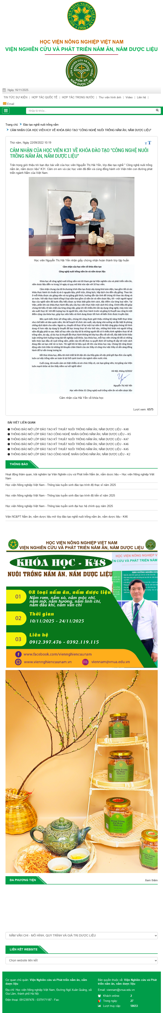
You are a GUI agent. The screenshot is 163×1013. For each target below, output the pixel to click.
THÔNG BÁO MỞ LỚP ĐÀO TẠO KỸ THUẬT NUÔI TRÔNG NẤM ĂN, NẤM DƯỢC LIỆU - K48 (70, 429)
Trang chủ (11, 124)
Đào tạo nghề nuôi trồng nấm (41, 124)
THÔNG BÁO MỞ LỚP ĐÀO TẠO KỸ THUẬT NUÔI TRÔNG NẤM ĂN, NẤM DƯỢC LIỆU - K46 (70, 444)
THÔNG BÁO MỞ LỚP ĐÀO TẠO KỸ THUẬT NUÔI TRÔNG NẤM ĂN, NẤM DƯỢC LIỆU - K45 (70, 449)
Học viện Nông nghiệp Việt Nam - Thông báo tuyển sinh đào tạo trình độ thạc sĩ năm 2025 (60, 485)
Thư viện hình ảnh (110, 97)
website (30, 949)
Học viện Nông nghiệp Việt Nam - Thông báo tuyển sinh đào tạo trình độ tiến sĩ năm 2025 (60, 496)
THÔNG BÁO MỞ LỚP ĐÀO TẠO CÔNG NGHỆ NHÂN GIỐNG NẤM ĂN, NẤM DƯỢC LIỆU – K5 (71, 434)
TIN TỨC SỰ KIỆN (15, 97)
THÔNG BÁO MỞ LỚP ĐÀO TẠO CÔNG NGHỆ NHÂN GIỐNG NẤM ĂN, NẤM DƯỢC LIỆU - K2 (70, 454)
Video (129, 97)
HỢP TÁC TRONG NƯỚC (78, 97)
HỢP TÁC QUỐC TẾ (45, 97)
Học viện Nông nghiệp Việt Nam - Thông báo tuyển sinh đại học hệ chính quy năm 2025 (59, 507)
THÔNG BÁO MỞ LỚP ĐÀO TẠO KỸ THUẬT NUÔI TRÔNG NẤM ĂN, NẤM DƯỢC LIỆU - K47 (70, 439)
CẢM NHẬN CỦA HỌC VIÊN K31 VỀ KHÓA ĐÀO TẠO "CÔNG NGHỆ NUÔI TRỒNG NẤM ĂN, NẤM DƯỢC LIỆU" (80, 130)
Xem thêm (151, 880)
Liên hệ (141, 97)
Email (10, 104)
